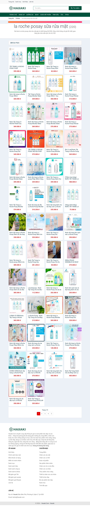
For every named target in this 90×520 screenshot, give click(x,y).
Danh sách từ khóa (14, 471)
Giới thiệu (25, 1)
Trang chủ (11, 1)
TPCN (67, 14)
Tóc (62, 14)
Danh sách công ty (14, 469)
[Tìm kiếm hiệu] (51, 8)
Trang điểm (42, 452)
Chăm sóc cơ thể (44, 458)
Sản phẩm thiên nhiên (46, 463)
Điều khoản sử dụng (14, 458)
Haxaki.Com (45, 503)
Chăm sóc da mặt (44, 455)
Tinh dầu (56, 14)
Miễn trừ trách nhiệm (14, 460)
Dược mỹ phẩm (45, 14)
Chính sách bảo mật (14, 455)
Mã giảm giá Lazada (14, 477)
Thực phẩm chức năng (46, 471)
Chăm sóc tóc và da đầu (46, 466)
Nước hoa (42, 483)
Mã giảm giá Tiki (13, 474)
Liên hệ (31, 1)
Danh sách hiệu (13, 466)
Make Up (22, 14)
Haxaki (52, 503)
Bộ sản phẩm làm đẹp (46, 480)
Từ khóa (18, 18)
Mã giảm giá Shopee (14, 480)
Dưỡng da (29, 14)
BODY (37, 14)
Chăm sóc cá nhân (45, 469)
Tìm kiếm (75, 8)
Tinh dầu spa (43, 485)
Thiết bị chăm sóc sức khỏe (47, 474)
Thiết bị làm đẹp (44, 477)
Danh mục (18, 1)
